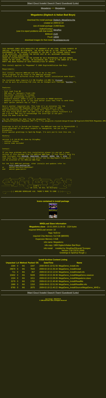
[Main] (30, 3)
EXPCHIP (44, 178)
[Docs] (36, 3)
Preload (58, 87)
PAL (57, 178)
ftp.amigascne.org (61, 40)
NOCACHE (25, 178)
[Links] (76, 3)
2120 (55, 34)
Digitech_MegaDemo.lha (64, 20)
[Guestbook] (67, 3)
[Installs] (43, 3)
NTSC (65, 178)
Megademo (46, 8)
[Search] (51, 3)
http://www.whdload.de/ (19, 189)
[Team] (58, 3)
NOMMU (52, 178)
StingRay (57, 30)
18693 (56, 37)
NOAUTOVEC (34, 178)
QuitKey (69, 89)
